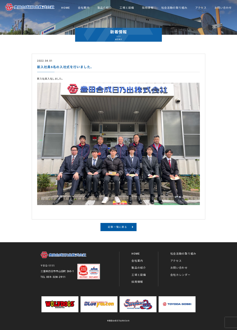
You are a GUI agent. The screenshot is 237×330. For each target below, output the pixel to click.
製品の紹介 (139, 267)
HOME (136, 253)
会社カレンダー (180, 274)
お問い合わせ (179, 267)
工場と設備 (139, 274)
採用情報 (137, 281)
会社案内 (137, 260)
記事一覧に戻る (117, 227)
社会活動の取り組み (183, 253)
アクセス (176, 260)
